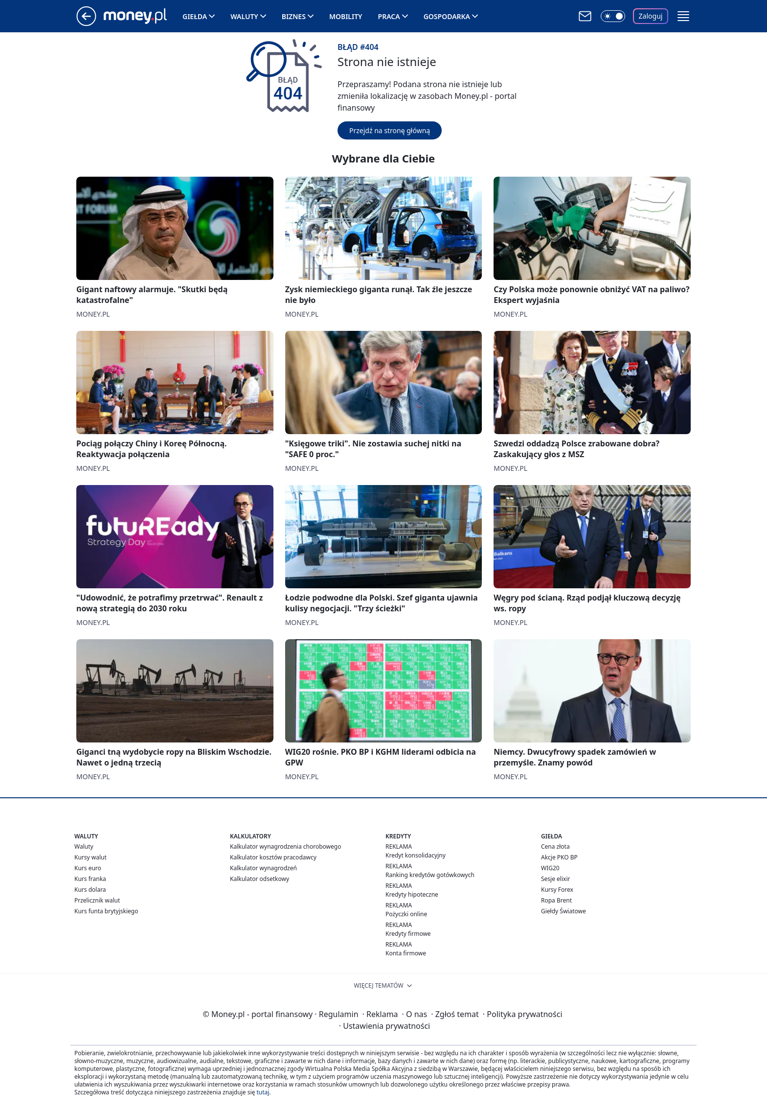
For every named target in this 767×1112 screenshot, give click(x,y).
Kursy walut (90, 857)
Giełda (194, 16)
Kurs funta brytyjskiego (106, 911)
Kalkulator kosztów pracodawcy (273, 857)
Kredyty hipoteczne (411, 894)
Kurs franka (90, 879)
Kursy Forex (557, 889)
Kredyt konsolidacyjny (415, 855)
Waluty (244, 16)
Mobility (345, 16)
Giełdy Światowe (563, 911)
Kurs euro (87, 868)
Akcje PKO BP (559, 857)
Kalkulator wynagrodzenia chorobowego (285, 846)
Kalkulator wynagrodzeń (263, 868)
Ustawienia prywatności (384, 1025)
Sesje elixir (555, 879)
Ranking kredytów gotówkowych (429, 875)
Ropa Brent (556, 900)
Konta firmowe (405, 953)
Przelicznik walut (97, 900)
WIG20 (550, 868)
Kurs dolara (90, 889)
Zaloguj (651, 16)
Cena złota (555, 846)
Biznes (294, 16)
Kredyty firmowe (408, 933)
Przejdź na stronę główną (389, 130)
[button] (683, 16)
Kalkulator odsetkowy (259, 879)
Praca (389, 16)
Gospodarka (447, 16)
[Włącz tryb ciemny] (613, 16)
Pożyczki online (406, 914)
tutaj (262, 1092)
